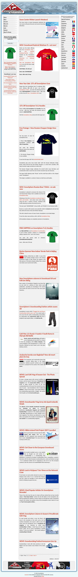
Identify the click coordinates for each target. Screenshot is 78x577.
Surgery (6, 30)
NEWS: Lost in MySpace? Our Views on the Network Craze (38, 471)
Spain (63, 63)
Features (6, 21)
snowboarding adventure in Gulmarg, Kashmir (26, 58)
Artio (43, 576)
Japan (63, 49)
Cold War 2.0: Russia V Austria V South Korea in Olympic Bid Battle (36, 334)
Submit (60, 13)
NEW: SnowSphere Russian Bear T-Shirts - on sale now (37, 188)
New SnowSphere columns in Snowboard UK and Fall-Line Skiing (37, 279)
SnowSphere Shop (28, 49)
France (63, 38)
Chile (63, 32)
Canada (63, 30)
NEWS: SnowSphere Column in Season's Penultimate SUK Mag (38, 514)
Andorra (64, 21)
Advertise (54, 13)
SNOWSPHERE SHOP (38, 159)
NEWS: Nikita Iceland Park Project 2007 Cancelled (37, 430)
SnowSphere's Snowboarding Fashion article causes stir (38, 307)
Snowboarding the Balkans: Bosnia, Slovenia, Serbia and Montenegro (10, 92)
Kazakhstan (64, 51)
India (63, 42)
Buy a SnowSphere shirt (33, 93)
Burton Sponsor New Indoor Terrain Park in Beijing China (37, 252)
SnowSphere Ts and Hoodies (38, 231)
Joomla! (26, 574)
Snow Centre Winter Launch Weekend (33, 19)
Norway (64, 55)
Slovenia (64, 61)
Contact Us (66, 13)
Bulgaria (64, 28)
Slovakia (64, 59)
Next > (31, 555)
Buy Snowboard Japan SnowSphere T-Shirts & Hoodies (10, 63)
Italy (63, 47)
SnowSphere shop (27, 115)
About (73, 13)
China (63, 34)
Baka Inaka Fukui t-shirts (10, 67)
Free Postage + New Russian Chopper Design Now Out (37, 129)
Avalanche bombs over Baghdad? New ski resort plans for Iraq (37, 356)
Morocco (64, 53)
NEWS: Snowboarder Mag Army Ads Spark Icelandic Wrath (38, 403)
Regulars (6, 24)
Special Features (66, 19)
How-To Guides (7, 32)
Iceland (63, 40)
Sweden (64, 66)
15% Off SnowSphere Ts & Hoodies (32, 105)
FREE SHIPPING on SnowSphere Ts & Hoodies (36, 228)
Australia (64, 25)
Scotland (64, 57)
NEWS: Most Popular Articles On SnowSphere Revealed (36, 491)
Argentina (64, 23)
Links (5, 28)
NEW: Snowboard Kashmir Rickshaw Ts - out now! (37, 45)
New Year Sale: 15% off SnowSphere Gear (34, 83)
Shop (48, 13)
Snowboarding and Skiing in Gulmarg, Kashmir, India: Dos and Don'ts (10, 87)
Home (5, 17)
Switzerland (65, 68)
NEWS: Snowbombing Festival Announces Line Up (37, 541)
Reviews (5, 26)
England (64, 36)
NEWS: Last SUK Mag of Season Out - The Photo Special (37, 375)
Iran (63, 44)
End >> (35, 555)
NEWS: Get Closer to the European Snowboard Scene (36, 448)
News (5, 19)
